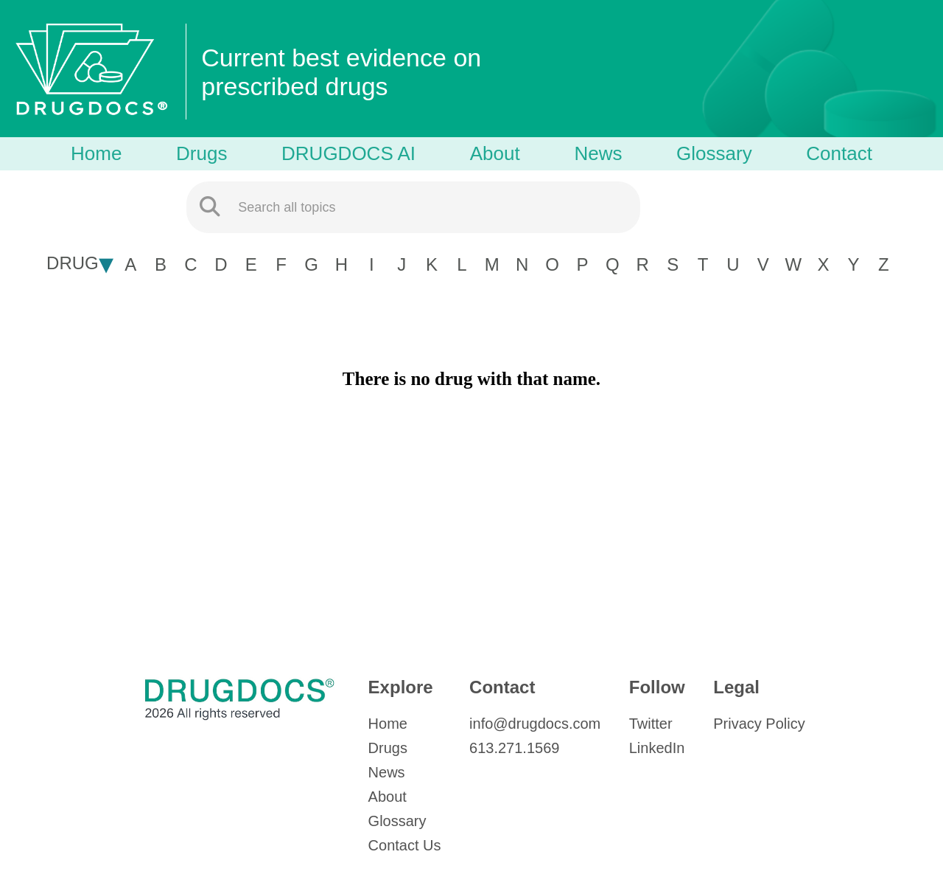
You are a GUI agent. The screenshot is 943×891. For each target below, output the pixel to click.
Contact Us (404, 845)
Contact (839, 153)
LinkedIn (657, 748)
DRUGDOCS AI (348, 153)
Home (96, 153)
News (598, 153)
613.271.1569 (514, 748)
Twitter (651, 723)
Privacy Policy (758, 723)
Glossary (714, 153)
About (495, 153)
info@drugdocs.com (534, 723)
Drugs (201, 153)
